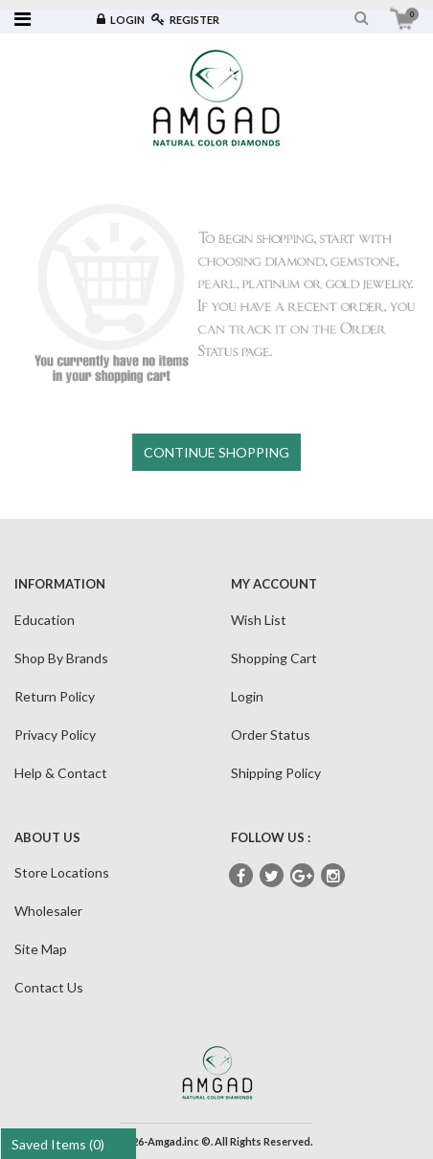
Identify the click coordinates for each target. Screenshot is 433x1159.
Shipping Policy (276, 773)
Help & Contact (60, 773)
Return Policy (54, 696)
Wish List (258, 620)
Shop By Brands (61, 658)
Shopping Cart (274, 658)
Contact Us (48, 987)
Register (185, 19)
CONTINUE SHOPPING (216, 452)
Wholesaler (48, 911)
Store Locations (61, 872)
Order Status (270, 734)
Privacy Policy (55, 734)
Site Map (40, 949)
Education (44, 620)
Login (121, 19)
